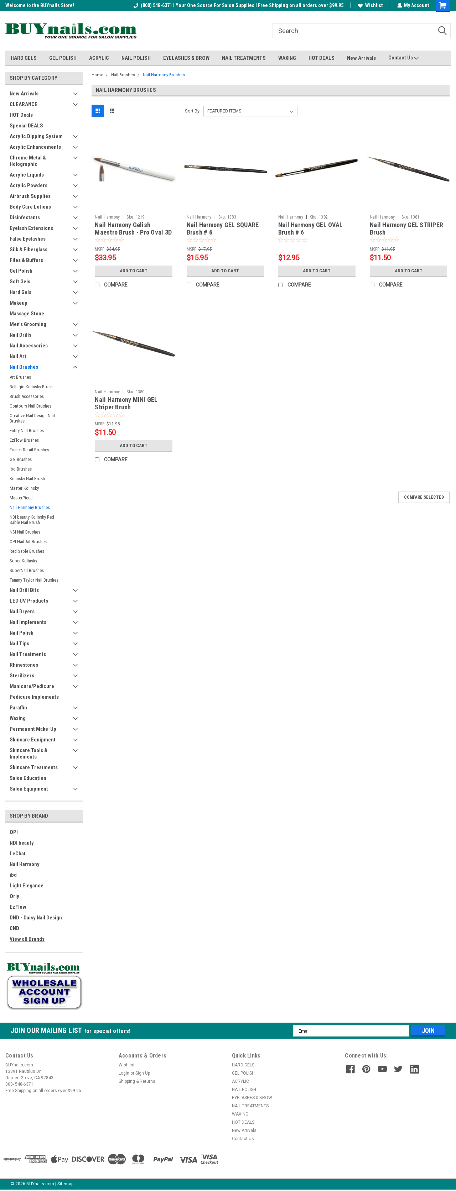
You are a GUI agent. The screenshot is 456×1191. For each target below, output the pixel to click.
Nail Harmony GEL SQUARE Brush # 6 (223, 228)
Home (97, 75)
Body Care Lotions (30, 207)
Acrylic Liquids (27, 175)
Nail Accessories (29, 345)
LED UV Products (29, 601)
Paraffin (18, 707)
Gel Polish (21, 271)
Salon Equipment (29, 789)
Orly (14, 896)
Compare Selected (424, 497)
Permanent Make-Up (33, 729)
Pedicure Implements (34, 697)
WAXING (287, 58)
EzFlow (18, 907)
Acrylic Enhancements (35, 147)
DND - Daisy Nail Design (36, 917)
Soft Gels (20, 281)
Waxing (18, 718)
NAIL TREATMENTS (244, 58)
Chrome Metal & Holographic (28, 160)
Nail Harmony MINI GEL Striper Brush (126, 403)
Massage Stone (27, 313)
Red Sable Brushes (27, 551)
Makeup (18, 303)
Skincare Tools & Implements (28, 753)
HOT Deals (21, 115)
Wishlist (370, 5)
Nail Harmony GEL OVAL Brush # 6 (310, 228)
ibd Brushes (21, 469)
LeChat (18, 853)
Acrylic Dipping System (36, 136)
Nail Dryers (22, 611)
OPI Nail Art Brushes (28, 541)
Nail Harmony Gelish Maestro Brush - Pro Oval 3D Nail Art (133, 232)
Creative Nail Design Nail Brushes (32, 418)
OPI (14, 832)
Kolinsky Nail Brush (27, 478)
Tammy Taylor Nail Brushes (34, 580)
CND (14, 928)
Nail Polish (21, 633)
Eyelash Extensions (31, 228)
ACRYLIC (99, 58)
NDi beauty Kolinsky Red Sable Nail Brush (32, 519)
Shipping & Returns (137, 1081)
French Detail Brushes (29, 449)
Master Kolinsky (24, 488)
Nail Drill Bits (24, 590)
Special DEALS (26, 125)
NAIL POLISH (136, 58)
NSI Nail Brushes (25, 532)
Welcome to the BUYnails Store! (39, 5)
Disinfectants (25, 217)
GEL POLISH (63, 58)
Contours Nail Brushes (30, 406)
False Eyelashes (28, 239)
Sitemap (65, 1183)
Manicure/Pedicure (32, 686)
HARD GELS (24, 58)
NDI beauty (22, 843)
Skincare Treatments (34, 767)
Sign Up (142, 1073)
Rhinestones (24, 665)
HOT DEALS (322, 58)
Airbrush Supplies (30, 196)
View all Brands (27, 939)
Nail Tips (19, 643)
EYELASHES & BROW (186, 58)
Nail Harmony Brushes (30, 507)
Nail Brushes (24, 367)
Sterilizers (22, 675)
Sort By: (193, 111)
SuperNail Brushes (27, 570)
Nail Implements (28, 622)
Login (124, 1073)
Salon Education (28, 778)
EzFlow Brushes (24, 440)
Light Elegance (26, 885)
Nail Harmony (25, 864)
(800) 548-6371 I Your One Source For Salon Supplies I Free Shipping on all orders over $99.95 (238, 5)
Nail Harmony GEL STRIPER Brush (406, 228)
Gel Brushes (21, 459)
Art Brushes (20, 377)
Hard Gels (20, 292)
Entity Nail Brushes (27, 430)
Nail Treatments (28, 654)
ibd (13, 875)
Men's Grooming (28, 324)
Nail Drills (20, 335)
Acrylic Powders (28, 185)
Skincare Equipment (33, 739)
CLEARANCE (23, 104)
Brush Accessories (27, 396)
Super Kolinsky (23, 560)
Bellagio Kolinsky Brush (31, 386)
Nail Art (18, 356)
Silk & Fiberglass (28, 249)
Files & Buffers (26, 260)
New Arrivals (361, 58)
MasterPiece (21, 497)
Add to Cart (133, 271)
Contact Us (403, 58)
